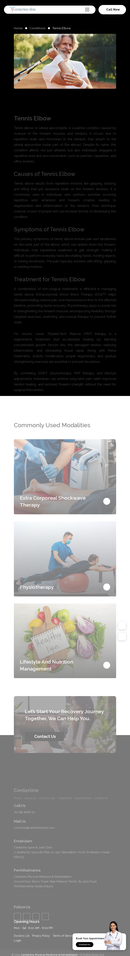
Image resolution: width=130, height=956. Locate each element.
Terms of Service (63, 939)
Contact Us (84, 944)
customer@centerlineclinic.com (34, 836)
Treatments (64, 810)
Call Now (113, 9)
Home (18, 28)
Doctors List (47, 810)
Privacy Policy (41, 939)
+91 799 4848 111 (24, 820)
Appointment (83, 810)
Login (17, 944)
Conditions (38, 28)
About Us (30, 810)
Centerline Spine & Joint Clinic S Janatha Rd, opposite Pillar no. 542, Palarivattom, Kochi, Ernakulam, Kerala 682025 (62, 860)
